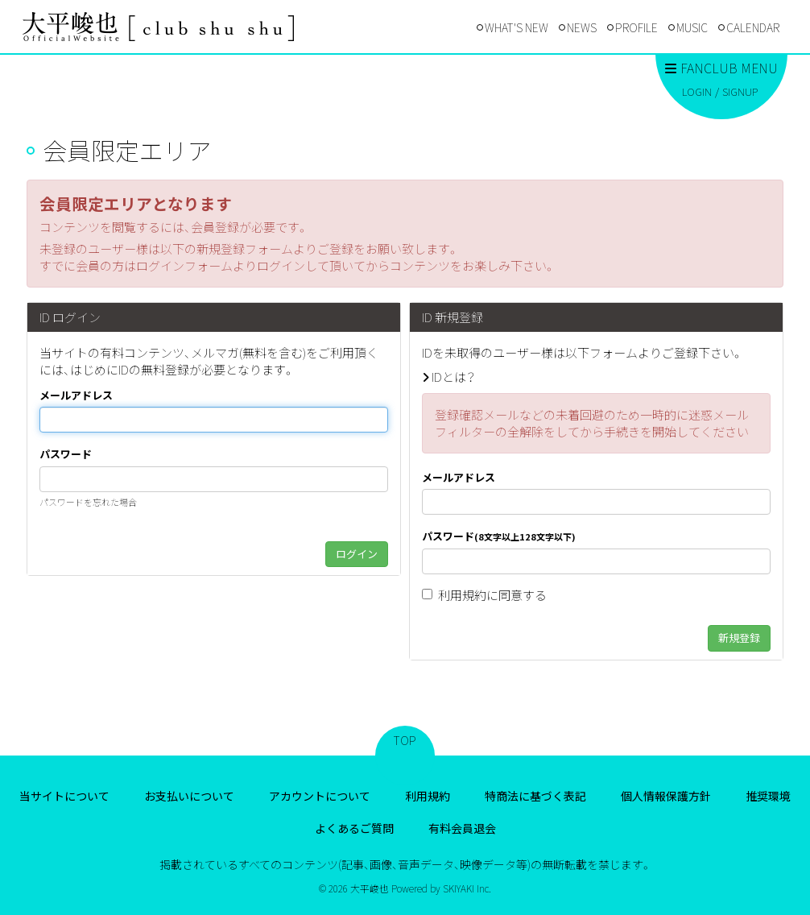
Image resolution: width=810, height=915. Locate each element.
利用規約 (462, 594)
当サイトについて (64, 796)
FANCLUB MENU (721, 67)
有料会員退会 (462, 828)
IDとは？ (453, 376)
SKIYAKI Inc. (467, 888)
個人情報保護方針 (666, 796)
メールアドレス (76, 395)
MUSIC (692, 27)
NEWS (582, 27)
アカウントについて (319, 796)
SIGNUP (740, 91)
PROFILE (636, 27)
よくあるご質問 (354, 828)
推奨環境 (768, 796)
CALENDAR (752, 27)
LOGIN (697, 91)
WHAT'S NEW (516, 27)
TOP (405, 740)
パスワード (65, 454)
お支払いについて (189, 796)
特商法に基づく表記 (535, 796)
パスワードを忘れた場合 (88, 501)
